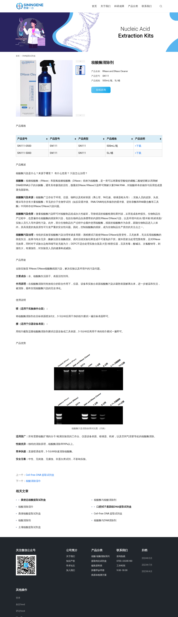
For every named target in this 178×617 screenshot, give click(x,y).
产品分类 (133, 6)
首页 (94, 6)
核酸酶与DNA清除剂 (105, 520)
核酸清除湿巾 (33, 480)
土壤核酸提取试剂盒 (29, 527)
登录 (18, 598)
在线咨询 (101, 89)
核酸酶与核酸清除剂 (105, 500)
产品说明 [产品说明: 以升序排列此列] (140, 138)
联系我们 (147, 6)
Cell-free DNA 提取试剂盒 (40, 474)
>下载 (138, 145)
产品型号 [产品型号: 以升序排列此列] (55, 138)
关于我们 (106, 6)
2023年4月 (147, 571)
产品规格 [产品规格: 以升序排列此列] (112, 138)
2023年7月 (147, 565)
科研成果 (119, 6)
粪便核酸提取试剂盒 (29, 513)
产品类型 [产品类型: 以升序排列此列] (83, 138)
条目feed (20, 604)
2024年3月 (147, 558)
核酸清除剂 (24, 520)
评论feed (20, 611)
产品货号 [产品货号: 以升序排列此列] (22, 138)
